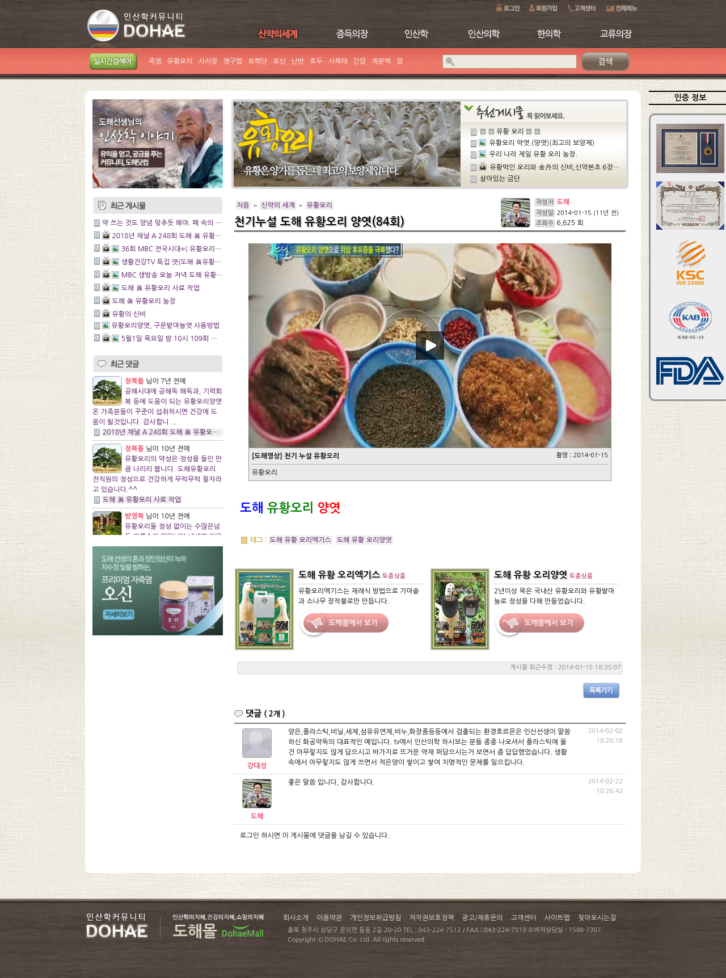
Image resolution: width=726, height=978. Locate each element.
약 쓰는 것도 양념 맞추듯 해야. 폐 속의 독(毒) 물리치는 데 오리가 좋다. (204, 223)
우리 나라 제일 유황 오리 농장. (533, 154)
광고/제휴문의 (482, 917)
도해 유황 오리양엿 (364, 540)
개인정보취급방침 (375, 917)
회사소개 (296, 917)
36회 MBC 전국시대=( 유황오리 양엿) (177, 249)
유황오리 (180, 61)
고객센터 (524, 917)
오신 (279, 61)
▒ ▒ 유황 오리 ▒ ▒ (510, 131)
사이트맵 (557, 917)
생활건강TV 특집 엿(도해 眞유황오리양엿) (182, 262)
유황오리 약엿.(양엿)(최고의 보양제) (541, 143)
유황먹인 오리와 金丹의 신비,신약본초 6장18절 (558, 167)
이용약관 (329, 917)
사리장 (208, 61)
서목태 (338, 61)
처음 (243, 205)
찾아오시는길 (597, 917)
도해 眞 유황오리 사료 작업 (160, 288)
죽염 (155, 61)
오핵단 (257, 61)
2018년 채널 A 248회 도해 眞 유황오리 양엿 (177, 236)
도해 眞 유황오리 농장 (143, 301)
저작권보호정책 (432, 917)
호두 (316, 61)
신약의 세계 (278, 205)
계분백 (381, 61)
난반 (298, 61)
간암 (359, 61)
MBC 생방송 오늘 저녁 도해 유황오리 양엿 (182, 275)
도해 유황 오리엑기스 (300, 540)
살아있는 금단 (500, 178)
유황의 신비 (129, 314)
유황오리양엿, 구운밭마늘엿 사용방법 (165, 325)
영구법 (233, 61)
